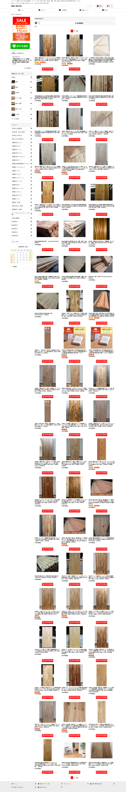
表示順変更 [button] (79, 23)
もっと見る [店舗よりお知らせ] (27, 68)
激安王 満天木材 (16, 6)
